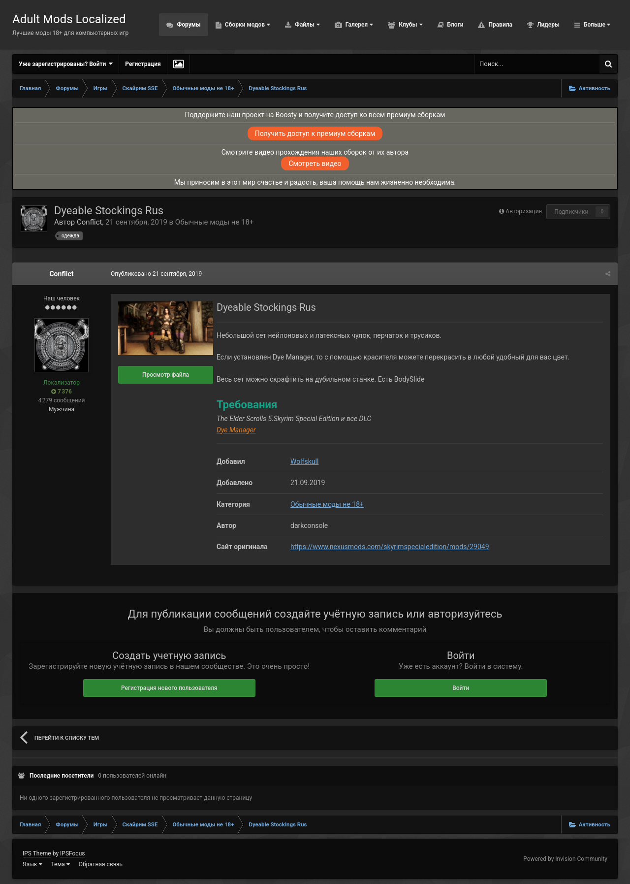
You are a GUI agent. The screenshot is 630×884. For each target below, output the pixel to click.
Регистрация (142, 64)
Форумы (187, 24)
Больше (596, 24)
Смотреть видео (314, 163)
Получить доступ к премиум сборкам (315, 133)
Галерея (358, 24)
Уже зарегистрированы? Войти (66, 63)
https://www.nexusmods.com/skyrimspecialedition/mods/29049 (389, 547)
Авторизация (523, 211)
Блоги (455, 24)
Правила (499, 24)
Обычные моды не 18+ (214, 222)
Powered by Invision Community (565, 858)
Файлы (306, 24)
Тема (60, 864)
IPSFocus (72, 853)
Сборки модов (246, 24)
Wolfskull (304, 461)
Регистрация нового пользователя (169, 688)
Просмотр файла (165, 374)
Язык (32, 864)
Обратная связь (101, 864)
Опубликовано (156, 273)
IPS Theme (37, 853)
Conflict (89, 222)
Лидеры (548, 24)
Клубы (409, 24)
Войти (460, 688)
